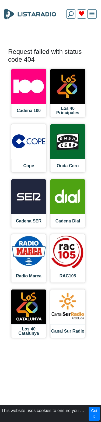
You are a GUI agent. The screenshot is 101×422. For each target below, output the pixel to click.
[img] (92, 14)
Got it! (94, 413)
